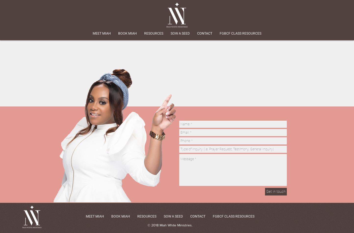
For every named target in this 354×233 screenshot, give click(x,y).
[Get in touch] (276, 191)
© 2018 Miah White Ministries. (170, 225)
